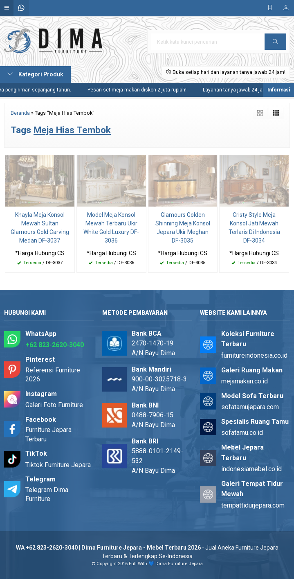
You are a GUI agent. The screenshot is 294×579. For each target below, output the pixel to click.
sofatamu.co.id (242, 432)
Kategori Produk (35, 74)
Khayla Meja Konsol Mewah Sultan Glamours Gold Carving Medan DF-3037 (40, 228)
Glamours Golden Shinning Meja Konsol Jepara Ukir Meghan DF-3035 (182, 228)
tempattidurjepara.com (253, 505)
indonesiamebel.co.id (251, 469)
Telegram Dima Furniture (46, 494)
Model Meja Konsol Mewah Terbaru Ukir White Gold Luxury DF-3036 (111, 228)
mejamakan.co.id (244, 381)
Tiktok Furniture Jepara (58, 465)
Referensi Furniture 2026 (52, 374)
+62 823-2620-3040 (54, 345)
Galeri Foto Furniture (54, 405)
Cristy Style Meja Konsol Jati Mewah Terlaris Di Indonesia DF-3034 (254, 228)
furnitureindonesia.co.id (254, 355)
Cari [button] (275, 44)
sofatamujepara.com (250, 407)
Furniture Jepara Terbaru (48, 434)
